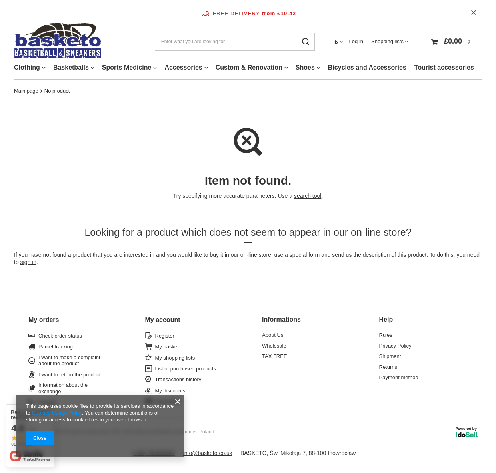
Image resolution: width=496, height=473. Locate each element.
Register (164, 336)
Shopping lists (387, 41)
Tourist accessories (444, 67)
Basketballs (71, 67)
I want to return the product (69, 375)
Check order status (60, 336)
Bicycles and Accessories (367, 67)
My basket (167, 347)
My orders (43, 319)
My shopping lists (175, 358)
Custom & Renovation (249, 67)
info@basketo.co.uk (207, 453)
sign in (28, 262)
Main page (26, 91)
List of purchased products (185, 369)
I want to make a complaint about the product (69, 360)
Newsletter (167, 402)
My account (162, 319)
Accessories (183, 67)
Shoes (305, 67)
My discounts (170, 391)
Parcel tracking (55, 347)
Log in (356, 41)
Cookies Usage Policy (57, 413)
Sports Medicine (127, 67)
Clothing (27, 67)
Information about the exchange (63, 388)
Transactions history (178, 379)
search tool (307, 196)
